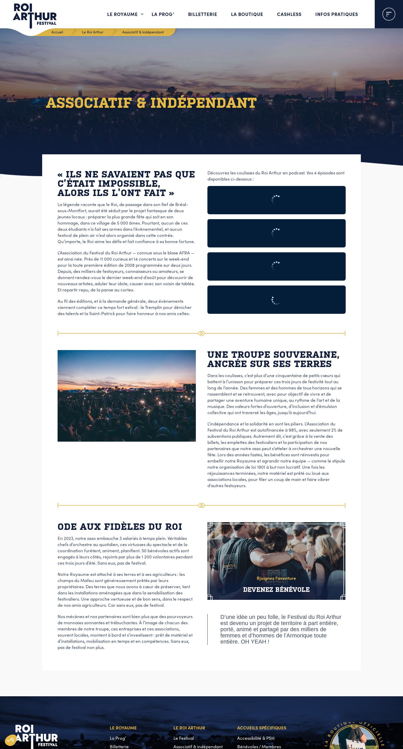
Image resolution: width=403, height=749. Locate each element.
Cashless (289, 14)
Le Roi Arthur (92, 32)
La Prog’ (163, 14)
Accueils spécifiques (261, 727)
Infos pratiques (336, 14)
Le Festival (183, 738)
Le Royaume (122, 14)
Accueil (57, 32)
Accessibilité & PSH (255, 738)
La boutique (247, 14)
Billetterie (202, 14)
